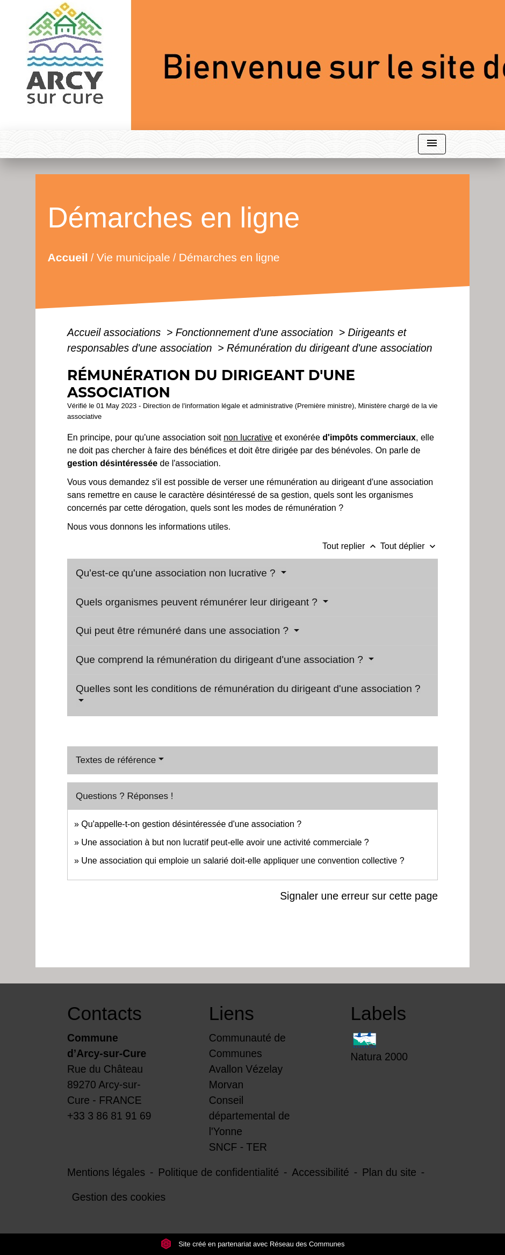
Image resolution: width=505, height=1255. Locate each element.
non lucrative (247, 437)
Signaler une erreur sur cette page (359, 896)
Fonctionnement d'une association (256, 332)
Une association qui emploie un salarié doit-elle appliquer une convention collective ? (242, 860)
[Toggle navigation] (432, 144)
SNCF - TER (238, 1147)
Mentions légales (106, 1172)
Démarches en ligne (229, 257)
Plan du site (389, 1172)
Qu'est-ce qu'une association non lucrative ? (177, 573)
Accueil (67, 257)
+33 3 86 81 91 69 (109, 1116)
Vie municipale (133, 257)
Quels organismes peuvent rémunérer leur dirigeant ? (198, 602)
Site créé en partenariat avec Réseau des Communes (253, 1244)
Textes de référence (116, 760)
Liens (231, 1013)
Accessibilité (320, 1172)
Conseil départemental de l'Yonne (249, 1115)
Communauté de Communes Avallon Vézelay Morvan (247, 1061)
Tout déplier (409, 546)
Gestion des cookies (118, 1197)
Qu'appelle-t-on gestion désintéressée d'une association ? (191, 824)
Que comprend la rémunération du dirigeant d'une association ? (221, 659)
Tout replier (351, 546)
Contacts (104, 1013)
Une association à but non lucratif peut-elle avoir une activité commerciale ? (225, 842)
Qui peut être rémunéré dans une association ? (183, 630)
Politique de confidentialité (218, 1172)
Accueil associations (115, 332)
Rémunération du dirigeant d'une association (329, 348)
